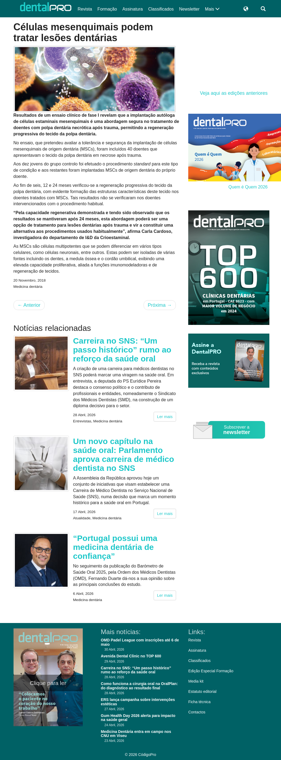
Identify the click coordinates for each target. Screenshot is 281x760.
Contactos (196, 712)
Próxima (160, 305)
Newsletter (189, 9)
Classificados (161, 9)
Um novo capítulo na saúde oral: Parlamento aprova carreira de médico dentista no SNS (123, 454)
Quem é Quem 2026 (248, 187)
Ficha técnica (199, 702)
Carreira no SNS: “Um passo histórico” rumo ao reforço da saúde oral (122, 349)
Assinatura (132, 9)
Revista (85, 9)
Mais (212, 9)
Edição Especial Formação (210, 671)
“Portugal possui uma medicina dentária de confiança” (115, 547)
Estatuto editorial (202, 691)
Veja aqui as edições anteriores (233, 93)
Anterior (29, 305)
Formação (107, 9)
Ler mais (165, 416)
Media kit (195, 681)
